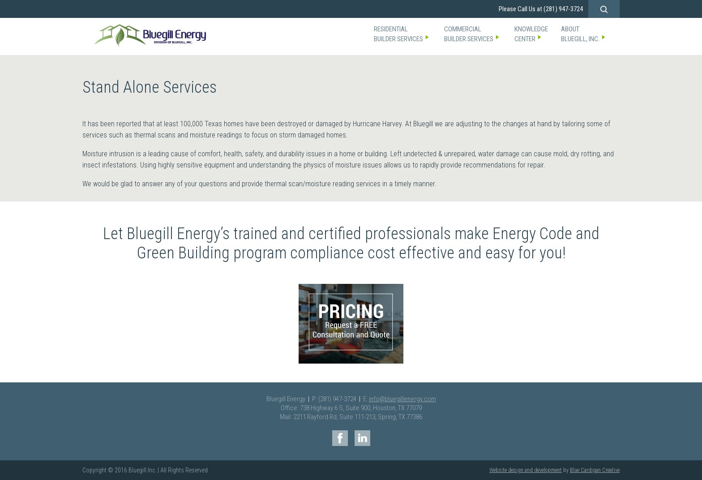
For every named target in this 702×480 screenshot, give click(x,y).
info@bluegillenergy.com (402, 399)
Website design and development (525, 470)
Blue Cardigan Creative (595, 470)
